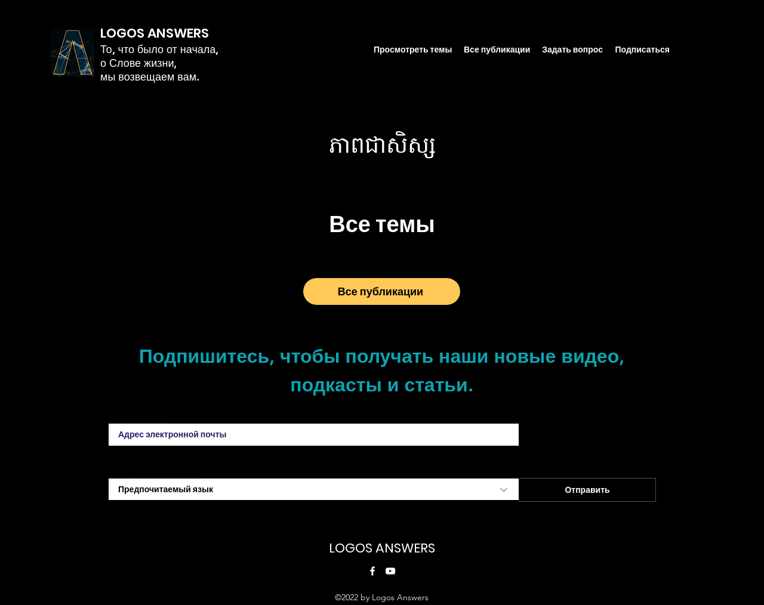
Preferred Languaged (153, 470)
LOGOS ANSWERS (382, 548)
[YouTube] (390, 571)
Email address (138, 415)
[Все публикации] (381, 291)
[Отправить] (587, 490)
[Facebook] (372, 571)
